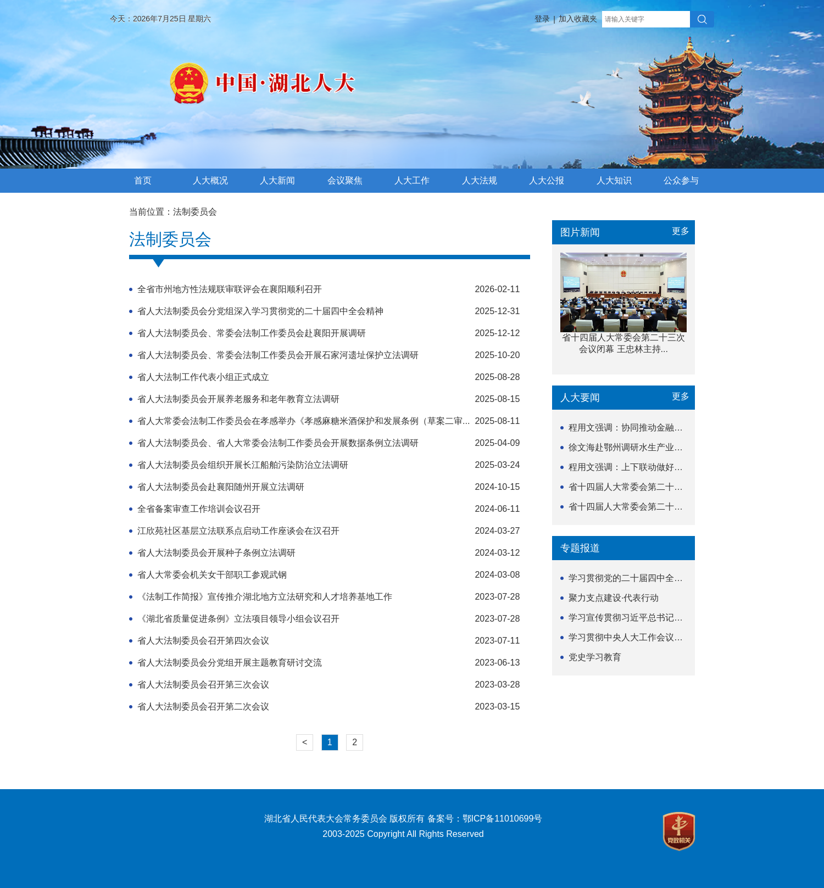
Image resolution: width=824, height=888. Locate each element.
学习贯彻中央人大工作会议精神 (630, 637)
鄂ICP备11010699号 (503, 818)
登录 (542, 18)
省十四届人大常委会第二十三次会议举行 (648, 506)
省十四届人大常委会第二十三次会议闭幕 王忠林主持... (675, 487)
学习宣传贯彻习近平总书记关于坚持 (639, 617)
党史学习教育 (595, 657)
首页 (143, 180)
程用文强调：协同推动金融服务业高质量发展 (656, 427)
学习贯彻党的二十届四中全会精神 (634, 578)
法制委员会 (195, 211)
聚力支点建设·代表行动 (614, 597)
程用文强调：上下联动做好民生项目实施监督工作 (665, 467)
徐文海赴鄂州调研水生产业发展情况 (639, 447)
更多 (680, 231)
